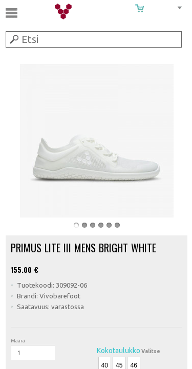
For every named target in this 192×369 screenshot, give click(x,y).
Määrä (18, 340)
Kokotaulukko (118, 350)
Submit (13, 39)
